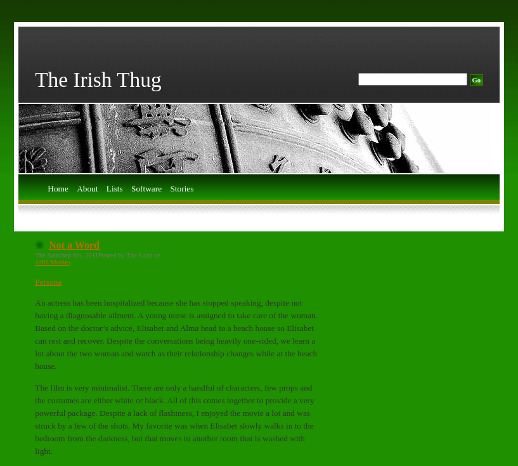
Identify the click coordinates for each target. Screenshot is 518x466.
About (87, 189)
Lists (115, 189)
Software (146, 189)
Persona (48, 282)
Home (58, 189)
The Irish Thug (98, 79)
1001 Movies (52, 262)
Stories (181, 189)
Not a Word (74, 245)
